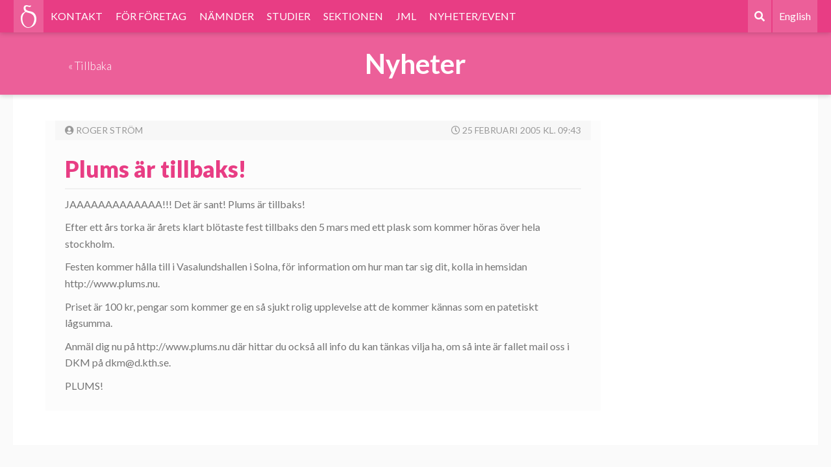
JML (406, 16)
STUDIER (288, 16)
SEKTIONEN (353, 16)
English (795, 16)
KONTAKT (77, 16)
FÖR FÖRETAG (151, 16)
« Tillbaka (90, 66)
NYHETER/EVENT (472, 16)
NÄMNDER (226, 16)
